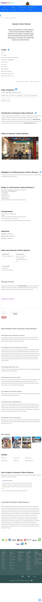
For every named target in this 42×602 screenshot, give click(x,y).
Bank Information (3, 566)
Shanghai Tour (20, 559)
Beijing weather (16, 457)
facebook (18, 81)
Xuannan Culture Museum (8, 480)
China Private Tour (12, 554)
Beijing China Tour (4, 9)
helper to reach (5, 95)
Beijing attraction (13, 17)
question (4, 100)
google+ (26, 81)
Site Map (3, 568)
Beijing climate (28, 457)
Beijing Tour (13, 7)
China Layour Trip (12, 569)
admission (34, 95)
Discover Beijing (22, 7)
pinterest (35, 81)
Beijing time (3, 457)
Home (4, 7)
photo (25, 95)
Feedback (31, 9)
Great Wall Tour (31, 7)
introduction (12, 95)
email (40, 81)
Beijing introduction (29, 460)
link (8, 100)
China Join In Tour (12, 563)
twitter (22, 81)
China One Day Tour (12, 560)
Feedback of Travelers (4, 554)
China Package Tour (12, 557)
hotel (29, 95)
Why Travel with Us (3, 557)
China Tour (22, 9)
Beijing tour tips (4, 460)
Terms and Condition (3, 560)
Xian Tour (19, 556)
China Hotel (13, 9)
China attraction (6, 17)
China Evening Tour (12, 566)
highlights (20, 95)
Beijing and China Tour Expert (7, 5)
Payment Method (3, 563)
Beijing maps (16, 460)
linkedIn (31, 81)
